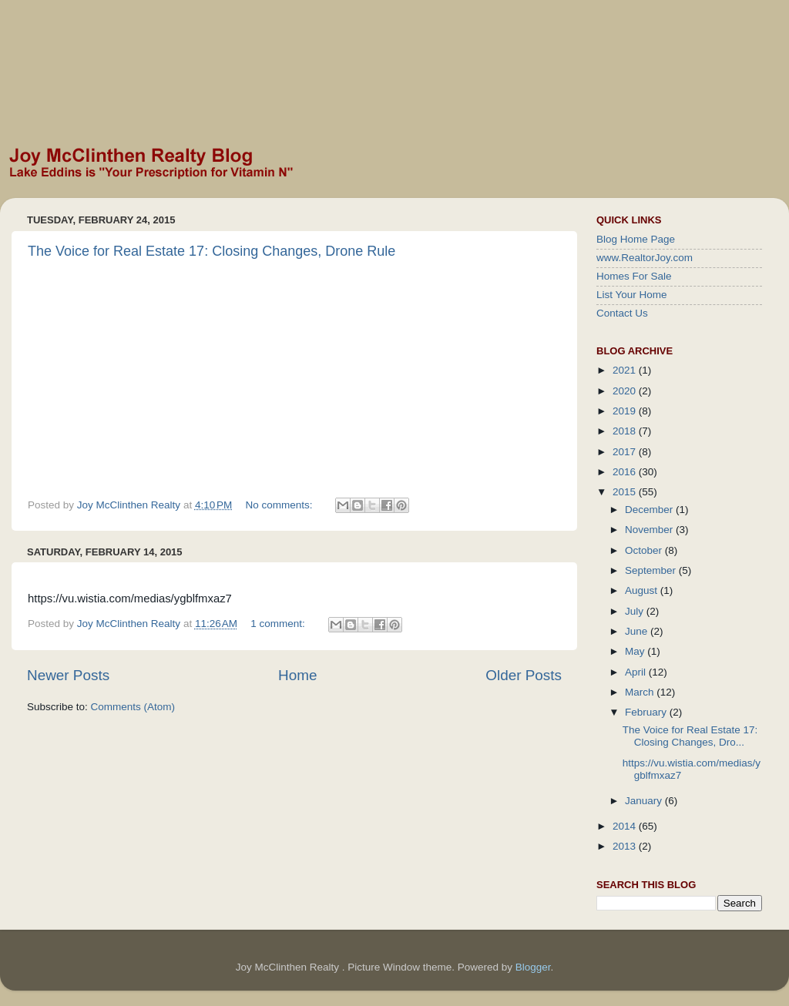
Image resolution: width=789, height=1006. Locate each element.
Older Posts (523, 675)
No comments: (281, 505)
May (636, 651)
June (637, 631)
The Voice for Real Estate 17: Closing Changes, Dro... (690, 736)
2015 (626, 492)
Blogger (533, 967)
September (652, 570)
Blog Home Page (635, 239)
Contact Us (622, 313)
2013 (626, 846)
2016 (626, 472)
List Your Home (631, 294)
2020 (626, 391)
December (650, 509)
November (650, 529)
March (640, 692)
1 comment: (278, 623)
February (647, 712)
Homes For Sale (634, 276)
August (642, 590)
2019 (626, 411)
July (635, 611)
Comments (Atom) (133, 707)
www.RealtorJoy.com (644, 257)
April (637, 672)
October (645, 550)
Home (297, 675)
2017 (626, 452)
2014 (626, 826)
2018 (626, 431)
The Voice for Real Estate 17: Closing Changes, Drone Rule (211, 251)
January (645, 800)
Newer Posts (68, 675)
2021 (626, 370)
